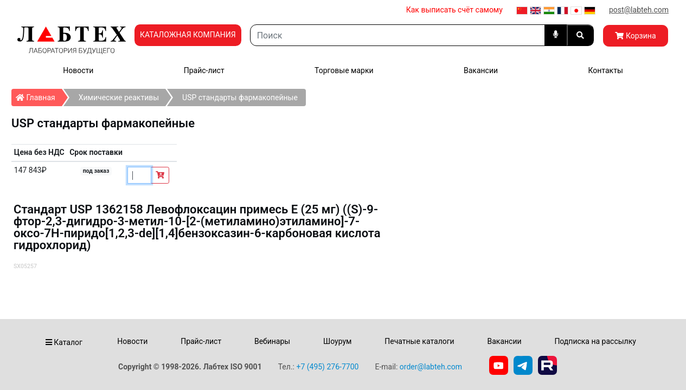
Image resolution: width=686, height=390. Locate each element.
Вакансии (481, 70)
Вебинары (272, 341)
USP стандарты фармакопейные (240, 97)
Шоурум (337, 341)
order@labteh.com (431, 366)
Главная (39, 95)
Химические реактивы (119, 97)
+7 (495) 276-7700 (327, 366)
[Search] (397, 35)
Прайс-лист (204, 70)
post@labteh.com (639, 9)
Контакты (605, 70)
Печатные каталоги (419, 341)
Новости (78, 70)
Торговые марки (344, 70)
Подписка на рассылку (595, 341)
